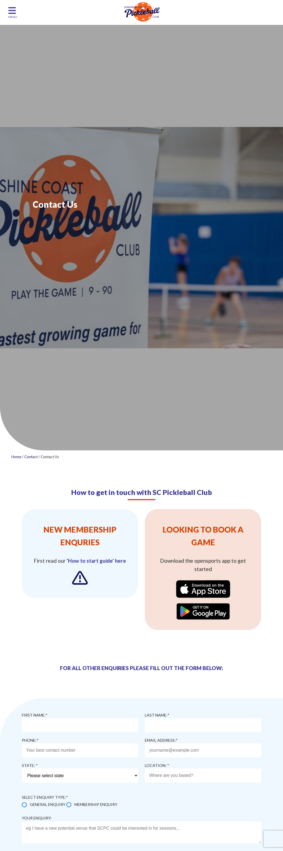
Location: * (157, 765)
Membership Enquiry (95, 804)
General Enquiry (47, 804)
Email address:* (161, 740)
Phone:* (30, 740)
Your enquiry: (37, 818)
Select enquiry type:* (45, 797)
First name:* (35, 715)
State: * (30, 765)
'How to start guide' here (96, 560)
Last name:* (157, 715)
